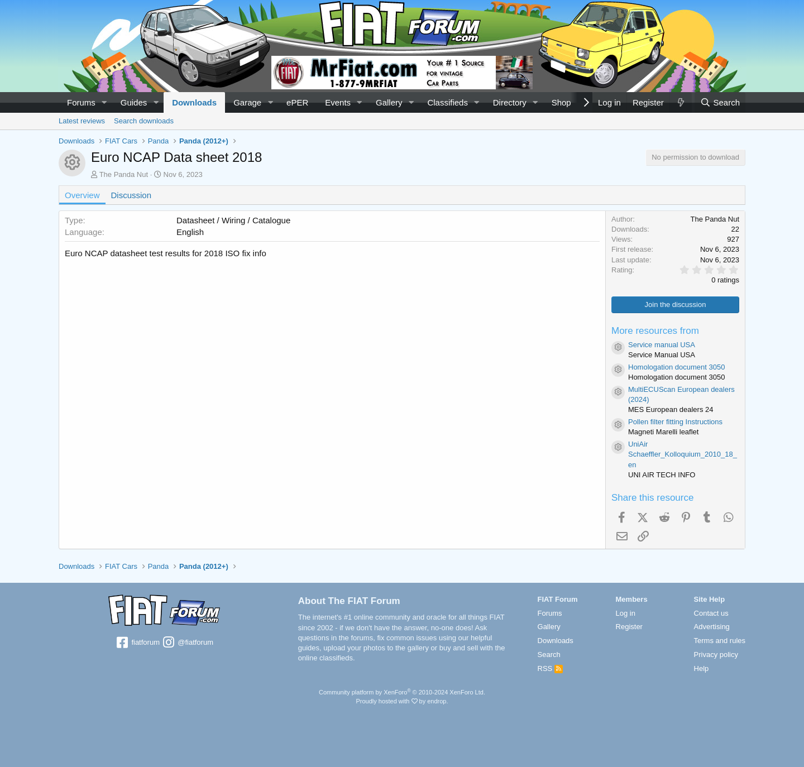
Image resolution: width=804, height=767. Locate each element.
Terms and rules (719, 640)
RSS (550, 668)
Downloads (194, 102)
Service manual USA (661, 345)
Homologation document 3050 (676, 367)
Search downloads (144, 121)
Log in (625, 613)
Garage (247, 102)
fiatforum (138, 643)
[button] (104, 102)
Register (629, 626)
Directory (510, 102)
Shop (561, 102)
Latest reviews (82, 121)
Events (338, 102)
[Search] (720, 102)
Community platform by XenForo (402, 692)
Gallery (389, 102)
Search (549, 654)
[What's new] (680, 102)
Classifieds (447, 102)
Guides (134, 102)
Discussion (131, 195)
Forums (81, 102)
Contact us (711, 613)
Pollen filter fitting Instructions (675, 422)
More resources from (655, 330)
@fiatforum (187, 643)
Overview (82, 195)
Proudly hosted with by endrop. (402, 701)
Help (701, 668)
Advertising (712, 626)
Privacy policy (716, 654)
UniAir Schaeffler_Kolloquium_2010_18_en (682, 454)
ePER (297, 102)
